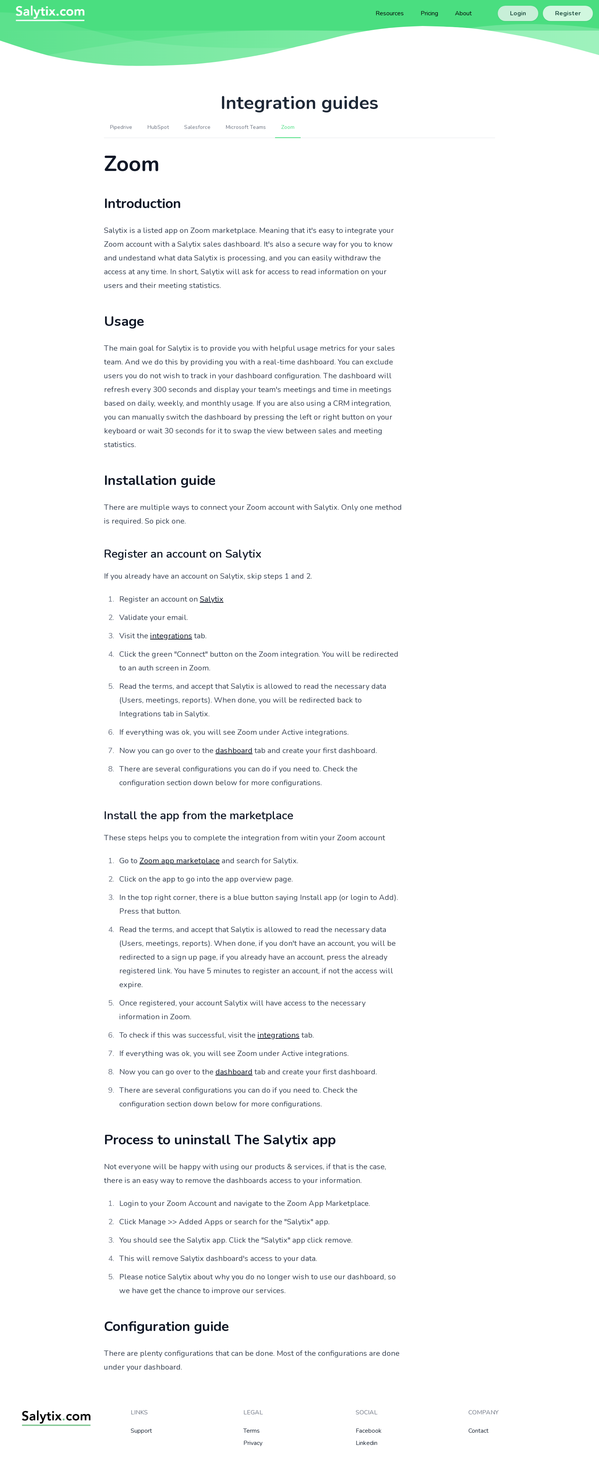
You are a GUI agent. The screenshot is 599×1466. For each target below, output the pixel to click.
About (463, 13)
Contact (478, 1431)
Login (518, 13)
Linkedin (366, 1443)
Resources (390, 13)
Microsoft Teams (246, 127)
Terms (251, 1431)
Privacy (252, 1443)
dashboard (234, 750)
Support (141, 1431)
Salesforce (197, 127)
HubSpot (158, 127)
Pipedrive (121, 127)
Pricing (429, 13)
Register (568, 13)
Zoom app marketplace (179, 861)
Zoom (288, 127)
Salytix (211, 599)
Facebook (369, 1431)
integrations (171, 636)
